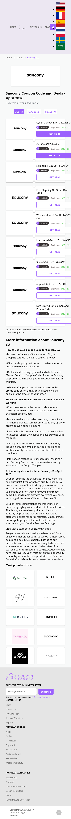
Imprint (9, 722)
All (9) (19, 111)
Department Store (14, 790)
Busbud (9, 736)
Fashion (9, 795)
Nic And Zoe (11, 749)
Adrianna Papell (13, 754)
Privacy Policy (12, 713)
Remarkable (11, 758)
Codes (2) (33, 111)
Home (13, 27)
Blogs (48, 27)
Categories (36, 27)
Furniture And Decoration (18, 799)
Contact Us (11, 709)
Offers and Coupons (41, 697)
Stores (20, 57)
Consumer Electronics (16, 786)
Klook (8, 731)
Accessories (11, 777)
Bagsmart (10, 745)
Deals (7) (50, 111)
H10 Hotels (11, 740)
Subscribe (46, 691)
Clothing (10, 782)
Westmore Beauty (14, 762)
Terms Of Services (14, 718)
